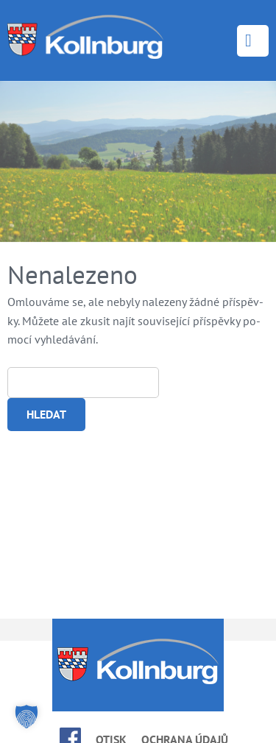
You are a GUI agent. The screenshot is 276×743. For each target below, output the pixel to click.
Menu (253, 41)
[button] (26, 716)
